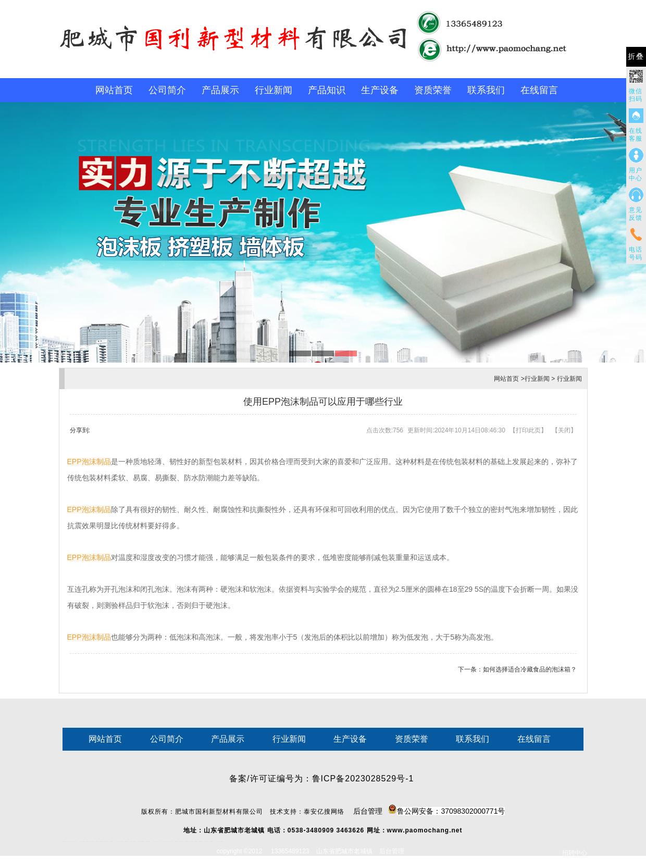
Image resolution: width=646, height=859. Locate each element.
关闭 (564, 430)
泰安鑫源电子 (106, 841)
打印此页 (528, 430)
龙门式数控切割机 (206, 841)
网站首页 (114, 90)
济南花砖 (192, 841)
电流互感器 (97, 841)
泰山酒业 (75, 841)
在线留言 (539, 90)
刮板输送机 (196, 841)
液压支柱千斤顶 (121, 841)
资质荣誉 (433, 90)
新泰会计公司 (70, 841)
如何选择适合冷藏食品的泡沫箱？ (530, 669)
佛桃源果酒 (111, 841)
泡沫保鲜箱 (176, 841)
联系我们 (486, 90)
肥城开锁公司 (87, 841)
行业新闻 (273, 90)
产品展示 (220, 90)
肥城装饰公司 (142, 841)
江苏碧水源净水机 (181, 841)
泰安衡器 (131, 841)
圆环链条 (64, 841)
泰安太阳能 (154, 841)
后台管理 (429, 809)
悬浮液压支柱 (101, 841)
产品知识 (326, 90)
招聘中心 (574, 852)
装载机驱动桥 (200, 841)
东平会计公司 (92, 841)
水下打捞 (117, 841)
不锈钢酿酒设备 (148, 841)
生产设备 (380, 90)
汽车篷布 (218, 841)
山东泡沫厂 (158, 841)
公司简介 (167, 90)
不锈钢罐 (221, 841)
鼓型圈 (80, 841)
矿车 (66, 841)
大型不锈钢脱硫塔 (187, 841)
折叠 (636, 56)
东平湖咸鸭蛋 (211, 841)
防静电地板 (126, 841)
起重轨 (83, 841)
